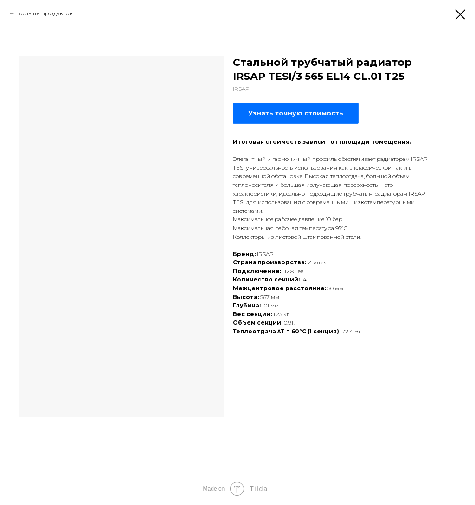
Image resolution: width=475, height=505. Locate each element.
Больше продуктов (44, 13)
